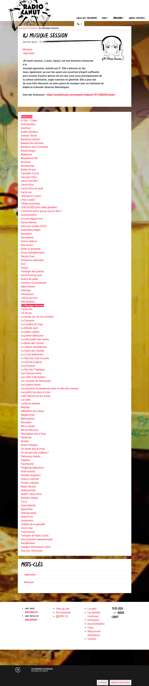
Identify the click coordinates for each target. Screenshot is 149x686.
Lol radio (26, 399)
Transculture (28, 531)
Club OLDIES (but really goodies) (39, 207)
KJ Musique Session (32, 305)
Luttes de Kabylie (30, 403)
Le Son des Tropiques (33, 369)
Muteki (25, 441)
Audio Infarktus (29, 131)
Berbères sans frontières (34, 146)
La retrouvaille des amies (35, 339)
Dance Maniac (29, 222)
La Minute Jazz (29, 328)
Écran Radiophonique (33, 252)
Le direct (102, 682)
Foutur (24, 267)
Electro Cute (28, 256)
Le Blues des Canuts (32, 343)
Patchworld (27, 463)
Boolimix (26, 162)
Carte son (26, 192)
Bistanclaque (28, 150)
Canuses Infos (29, 177)
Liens (90, 627)
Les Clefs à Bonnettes (33, 377)
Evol (23, 263)
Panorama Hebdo (31, 456)
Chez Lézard (28, 199)
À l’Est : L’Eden (29, 120)
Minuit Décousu (29, 429)
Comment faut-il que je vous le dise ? (41, 211)
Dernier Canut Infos (120, 682)
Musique (27, 49)
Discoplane (27, 237)
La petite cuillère (30, 331)
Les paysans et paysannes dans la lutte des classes (50, 388)
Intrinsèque (27, 294)
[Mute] (21, 676)
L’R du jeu (26, 312)
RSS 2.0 (62, 616)
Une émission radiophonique (37, 539)
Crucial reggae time (32, 218)
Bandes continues (137, 18)
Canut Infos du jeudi (32, 188)
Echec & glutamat (31, 248)
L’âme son (26, 309)
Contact (92, 638)
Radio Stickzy (28, 486)
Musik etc (26, 437)
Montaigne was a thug (33, 433)
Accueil (22, 28)
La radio (92, 608)
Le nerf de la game (31, 362)
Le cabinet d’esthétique (34, 346)
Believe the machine (32, 143)
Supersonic (27, 520)
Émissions (117, 18)
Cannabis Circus (30, 173)
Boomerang (27, 165)
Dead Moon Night (31, 229)
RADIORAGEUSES (32, 612)
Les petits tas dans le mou (35, 392)
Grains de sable (29, 279)
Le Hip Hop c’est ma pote (35, 358)
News (104, 18)
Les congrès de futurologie (36, 380)
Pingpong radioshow (32, 467)
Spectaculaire (28, 512)
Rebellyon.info (31, 620)
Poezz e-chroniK (30, 479)
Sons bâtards (28, 505)
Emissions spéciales (32, 260)
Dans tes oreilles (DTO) (34, 226)
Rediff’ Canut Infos (31, 494)
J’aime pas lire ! (29, 297)
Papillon (25, 460)
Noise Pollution (29, 445)
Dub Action (27, 245)
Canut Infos (27, 184)
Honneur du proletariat (33, 282)
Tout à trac (27, 528)
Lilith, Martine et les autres (35, 395)
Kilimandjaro (28, 301)
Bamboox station (30, 139)
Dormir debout (29, 241)
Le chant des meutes (32, 350)
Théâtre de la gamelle (33, 524)
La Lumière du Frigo (32, 324)
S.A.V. (24, 501)
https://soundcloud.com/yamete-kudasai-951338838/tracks (81, 94)
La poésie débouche (32, 335)
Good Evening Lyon (31, 275)
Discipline (26, 233)
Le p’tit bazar (28, 365)
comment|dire (29, 214)
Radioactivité (28, 490)
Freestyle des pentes (32, 271)
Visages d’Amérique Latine (36, 546)
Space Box (27, 509)
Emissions (33, 28)
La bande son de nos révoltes (37, 316)
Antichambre (28, 124)
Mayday (25, 407)
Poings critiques (30, 482)
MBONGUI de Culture (32, 411)
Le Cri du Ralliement (32, 354)
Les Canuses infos (31, 373)
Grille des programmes (86, 18)
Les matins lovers (31, 384)
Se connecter (63, 612)
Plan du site (62, 608)
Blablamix (26, 154)
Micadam (26, 422)
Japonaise (29, 53)
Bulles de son (28, 169)
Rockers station (29, 497)
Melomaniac (28, 418)
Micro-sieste (28, 426)
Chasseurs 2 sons (31, 195)
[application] (74, 677)
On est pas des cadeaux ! (35, 452)
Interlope (26, 290)
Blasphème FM (29, 158)
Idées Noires (28, 286)
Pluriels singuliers (31, 475)
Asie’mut (26, 128)
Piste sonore (28, 471)
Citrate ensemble (30, 203)
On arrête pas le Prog (32, 448)
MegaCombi (28, 414)
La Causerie (27, 320)
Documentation (96, 623)
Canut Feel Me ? (30, 180)
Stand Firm (27, 516)
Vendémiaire (28, 543)
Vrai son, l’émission (31, 550)
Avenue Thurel (29, 135)
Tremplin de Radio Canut (34, 535)
